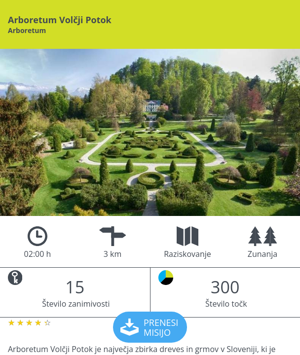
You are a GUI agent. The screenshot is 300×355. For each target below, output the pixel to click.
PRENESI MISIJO (150, 327)
